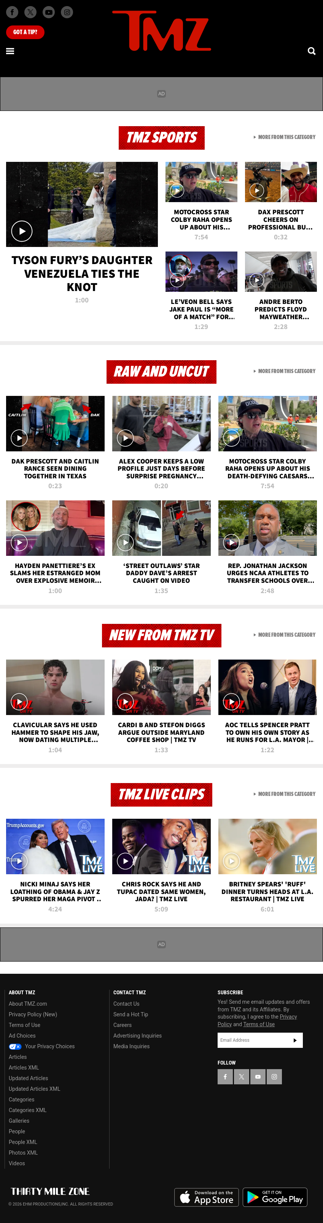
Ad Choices (22, 1036)
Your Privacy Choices (42, 1046)
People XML (23, 1142)
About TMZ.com (28, 1004)
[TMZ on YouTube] (258, 1076)
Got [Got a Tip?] (25, 32)
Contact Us (126, 1004)
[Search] (312, 51)
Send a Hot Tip (130, 1014)
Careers (122, 1025)
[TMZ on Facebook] (12, 12)
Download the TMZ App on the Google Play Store (275, 1197)
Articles (18, 1057)
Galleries (19, 1121)
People (17, 1131)
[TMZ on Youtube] (49, 12)
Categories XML (27, 1110)
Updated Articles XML (34, 1089)
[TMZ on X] (30, 12)
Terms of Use (24, 1025)
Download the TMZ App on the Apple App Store (206, 1197)
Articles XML (24, 1068)
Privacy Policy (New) (33, 1014)
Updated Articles (28, 1078)
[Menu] (10, 51)
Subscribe (295, 1040)
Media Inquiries (131, 1046)
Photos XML (23, 1153)
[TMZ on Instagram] (67, 12)
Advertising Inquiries (137, 1036)
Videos (17, 1163)
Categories (21, 1099)
